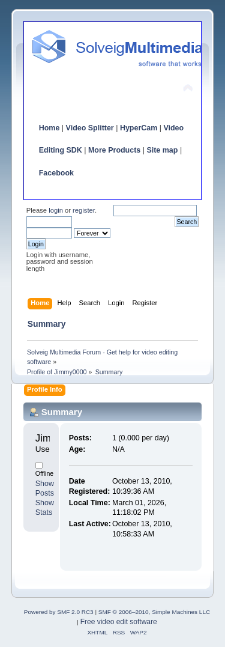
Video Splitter (90, 128)
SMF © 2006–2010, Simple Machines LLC (154, 612)
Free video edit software (118, 622)
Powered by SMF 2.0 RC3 (59, 612)
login (56, 210)
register (84, 210)
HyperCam (138, 128)
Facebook (56, 173)
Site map (162, 150)
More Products (114, 150)
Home (49, 128)
